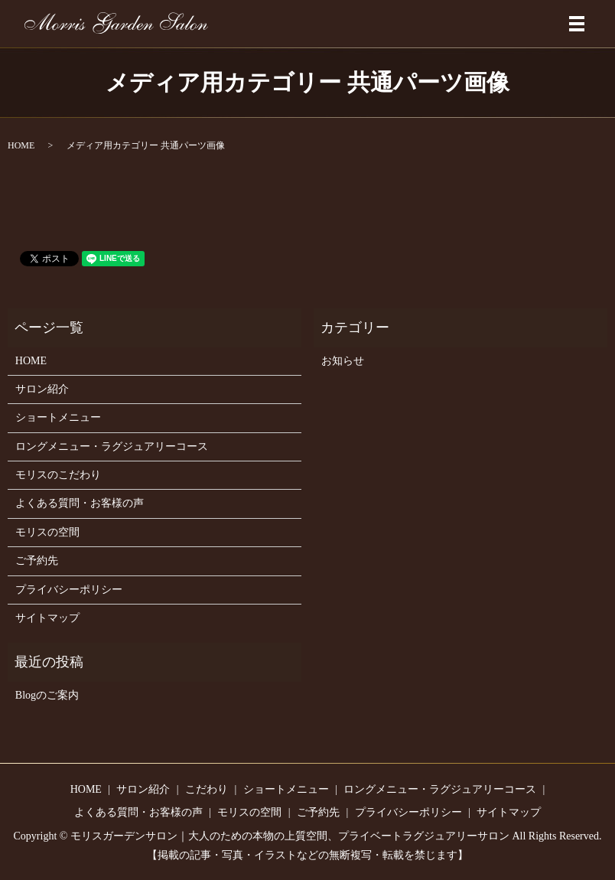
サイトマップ (47, 618)
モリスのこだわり (58, 475)
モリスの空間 (47, 532)
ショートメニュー (58, 417)
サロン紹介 (42, 389)
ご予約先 (36, 560)
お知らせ (342, 361)
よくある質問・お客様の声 (79, 503)
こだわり (206, 789)
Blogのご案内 (47, 695)
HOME (21, 145)
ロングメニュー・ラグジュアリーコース (111, 446)
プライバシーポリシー (68, 589)
